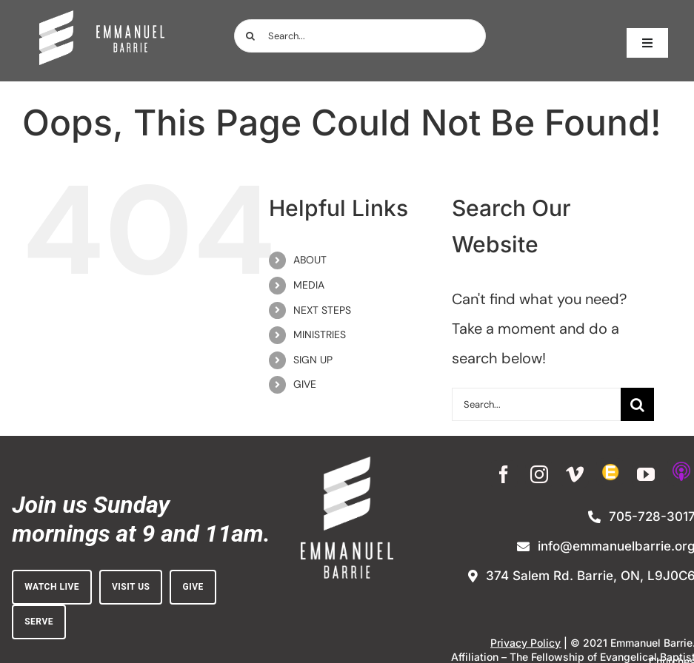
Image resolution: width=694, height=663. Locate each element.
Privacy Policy (525, 642)
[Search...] (360, 36)
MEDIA (308, 285)
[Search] (250, 36)
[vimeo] (575, 474)
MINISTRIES (319, 334)
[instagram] (539, 474)
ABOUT (310, 259)
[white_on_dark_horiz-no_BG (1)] (101, 17)
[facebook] (504, 474)
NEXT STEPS (322, 310)
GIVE (304, 384)
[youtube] (646, 474)
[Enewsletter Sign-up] (610, 472)
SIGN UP (313, 359)
